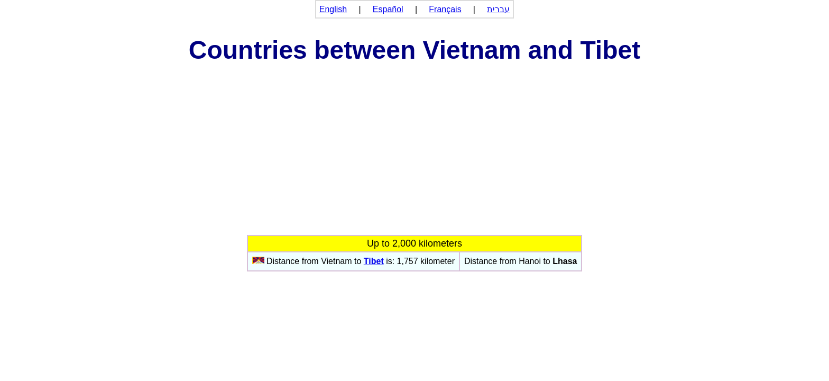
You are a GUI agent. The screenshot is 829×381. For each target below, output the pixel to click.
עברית (498, 9)
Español (388, 9)
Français (445, 9)
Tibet (374, 261)
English (333, 9)
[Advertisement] (414, 155)
